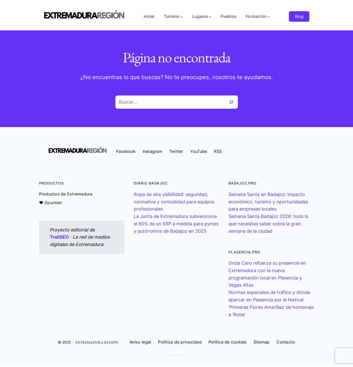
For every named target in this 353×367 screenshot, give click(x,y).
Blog (299, 16)
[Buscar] (231, 102)
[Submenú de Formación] (268, 16)
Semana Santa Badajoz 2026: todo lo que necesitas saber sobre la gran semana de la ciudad (268, 224)
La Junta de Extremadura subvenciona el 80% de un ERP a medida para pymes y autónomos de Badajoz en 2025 (176, 224)
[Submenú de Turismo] (181, 16)
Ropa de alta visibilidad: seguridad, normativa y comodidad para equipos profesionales (174, 202)
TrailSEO (59, 237)
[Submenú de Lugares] (210, 16)
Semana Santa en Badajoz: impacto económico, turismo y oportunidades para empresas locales (268, 202)
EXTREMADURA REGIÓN (96, 342)
